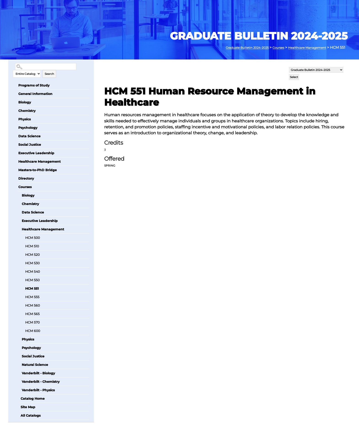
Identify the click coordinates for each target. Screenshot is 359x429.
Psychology (27, 127)
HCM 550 (32, 280)
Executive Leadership (36, 153)
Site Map (28, 407)
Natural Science (35, 364)
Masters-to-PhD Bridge (37, 170)
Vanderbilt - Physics (38, 390)
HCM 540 (32, 271)
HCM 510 (32, 246)
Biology (24, 102)
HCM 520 (32, 254)
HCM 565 (32, 314)
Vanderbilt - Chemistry (41, 381)
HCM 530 (32, 263)
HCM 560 (32, 305)
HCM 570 (32, 322)
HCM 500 (32, 237)
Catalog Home (33, 398)
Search (49, 73)
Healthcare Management (303, 47)
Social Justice (29, 144)
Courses (268, 47)
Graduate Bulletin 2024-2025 (231, 47)
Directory (26, 178)
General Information (35, 94)
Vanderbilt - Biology (38, 373)
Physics (24, 119)
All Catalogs (31, 415)
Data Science (29, 136)
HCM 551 (32, 288)
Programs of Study (33, 85)
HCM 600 (32, 331)
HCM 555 (32, 297)
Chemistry (26, 110)
